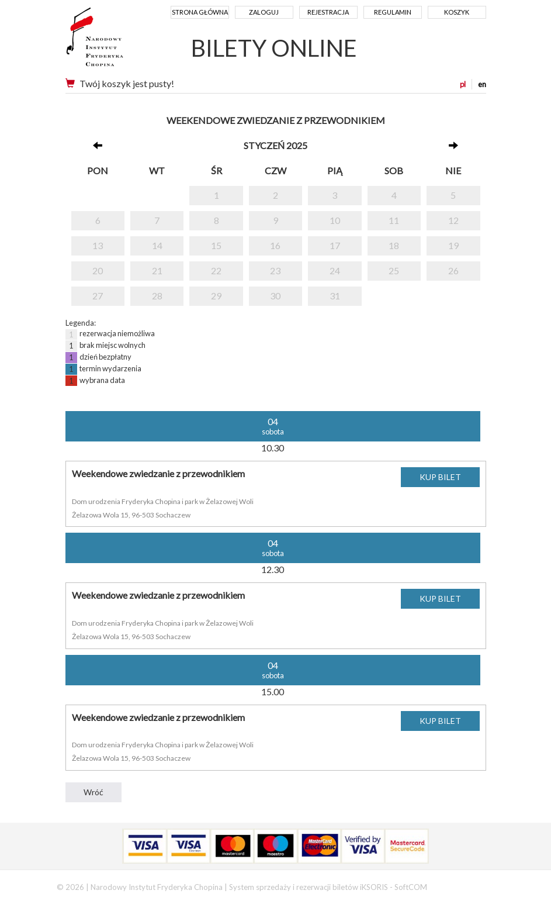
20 (97, 270)
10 (335, 220)
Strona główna (200, 12)
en (482, 84)
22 (216, 270)
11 (394, 220)
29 (216, 295)
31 (335, 295)
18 (394, 245)
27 (97, 295)
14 (157, 245)
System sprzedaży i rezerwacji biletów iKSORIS (308, 887)
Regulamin (392, 12)
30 (275, 295)
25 (394, 270)
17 (335, 245)
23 (275, 270)
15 (216, 245)
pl (463, 84)
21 (157, 270)
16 (275, 245)
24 (335, 270)
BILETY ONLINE (274, 48)
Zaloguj (264, 12)
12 (453, 220)
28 (157, 295)
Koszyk (456, 12)
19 (453, 245)
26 (453, 270)
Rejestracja (328, 12)
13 (97, 245)
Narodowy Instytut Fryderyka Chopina (116, 41)
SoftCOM (410, 887)
